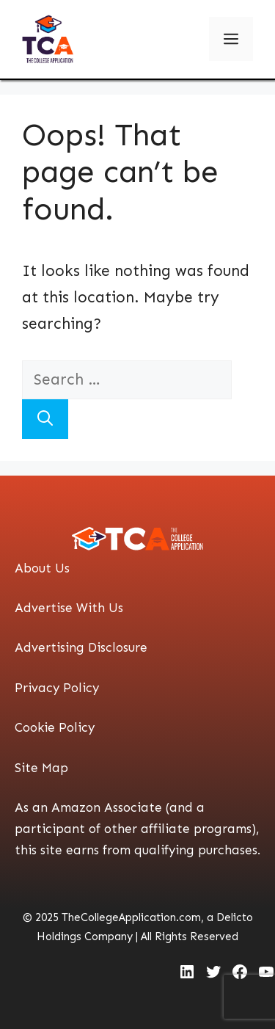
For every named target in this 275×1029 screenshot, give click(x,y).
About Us (42, 568)
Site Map (41, 767)
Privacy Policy (57, 687)
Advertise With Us (69, 607)
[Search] (45, 419)
